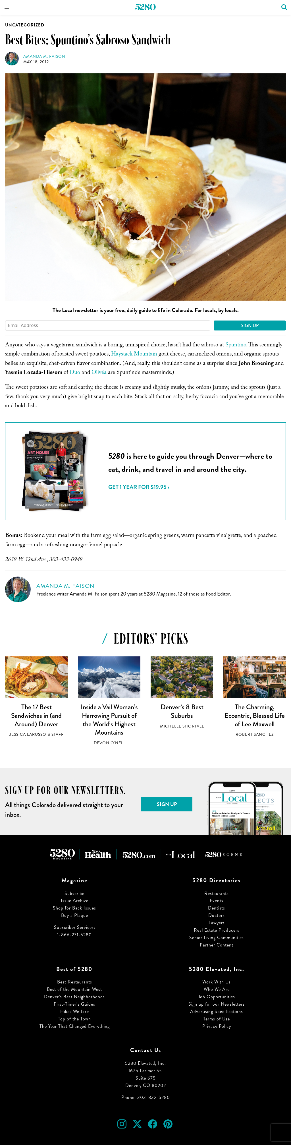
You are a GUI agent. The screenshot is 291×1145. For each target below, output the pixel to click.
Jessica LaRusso (27, 734)
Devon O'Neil (109, 743)
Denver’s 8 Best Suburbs (182, 711)
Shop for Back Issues (74, 908)
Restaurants (216, 893)
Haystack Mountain (134, 354)
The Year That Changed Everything (75, 1026)
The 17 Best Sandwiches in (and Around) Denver (36, 715)
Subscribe (74, 893)
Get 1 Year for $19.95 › (138, 487)
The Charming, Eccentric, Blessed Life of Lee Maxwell (255, 715)
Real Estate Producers (216, 930)
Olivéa (99, 373)
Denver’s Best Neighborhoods (74, 996)
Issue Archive (74, 900)
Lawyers (217, 922)
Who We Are (217, 989)
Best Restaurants (74, 982)
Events (216, 900)
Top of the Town (74, 1019)
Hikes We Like (74, 1011)
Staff (57, 734)
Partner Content (216, 945)
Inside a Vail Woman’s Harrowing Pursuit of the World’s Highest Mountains (109, 719)
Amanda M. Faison (44, 56)
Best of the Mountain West (74, 989)
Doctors (216, 915)
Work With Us (216, 982)
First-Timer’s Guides (74, 1004)
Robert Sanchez (255, 734)
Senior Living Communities (216, 937)
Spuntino (235, 345)
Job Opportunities (216, 996)
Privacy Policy (216, 1026)
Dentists (216, 908)
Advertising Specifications (216, 1011)
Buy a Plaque (74, 915)
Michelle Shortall (182, 726)
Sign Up (250, 325)
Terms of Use (216, 1019)
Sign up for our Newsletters (216, 1004)
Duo (75, 373)
